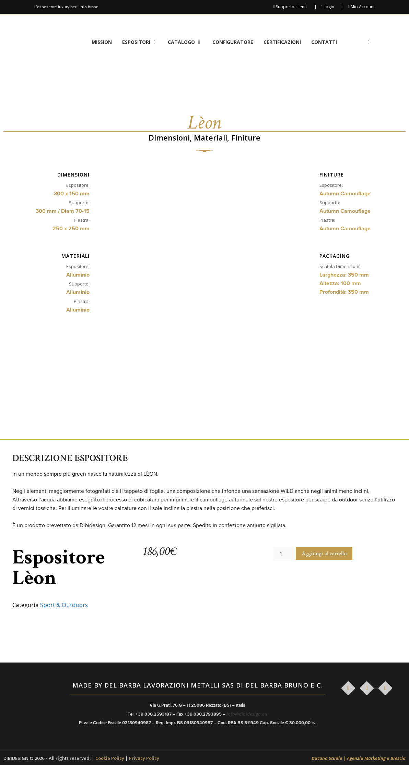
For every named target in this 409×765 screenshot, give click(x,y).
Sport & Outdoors (64, 605)
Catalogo (187, 42)
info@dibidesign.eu (246, 714)
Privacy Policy (144, 758)
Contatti (324, 42)
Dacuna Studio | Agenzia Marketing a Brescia (359, 758)
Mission (102, 42)
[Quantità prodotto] (283, 554)
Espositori (142, 42)
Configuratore (232, 42)
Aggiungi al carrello (324, 553)
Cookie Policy (109, 758)
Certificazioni (282, 42)
